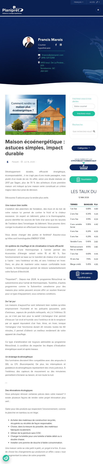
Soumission (84, 179)
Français (78, 2)
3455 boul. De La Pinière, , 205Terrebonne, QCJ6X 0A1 (52, 66)
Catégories (83, 148)
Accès (94, 2)
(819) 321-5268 (48, 57)
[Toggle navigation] (98, 10)
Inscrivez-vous (83, 114)
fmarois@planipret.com (52, 55)
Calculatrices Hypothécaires (83, 275)
